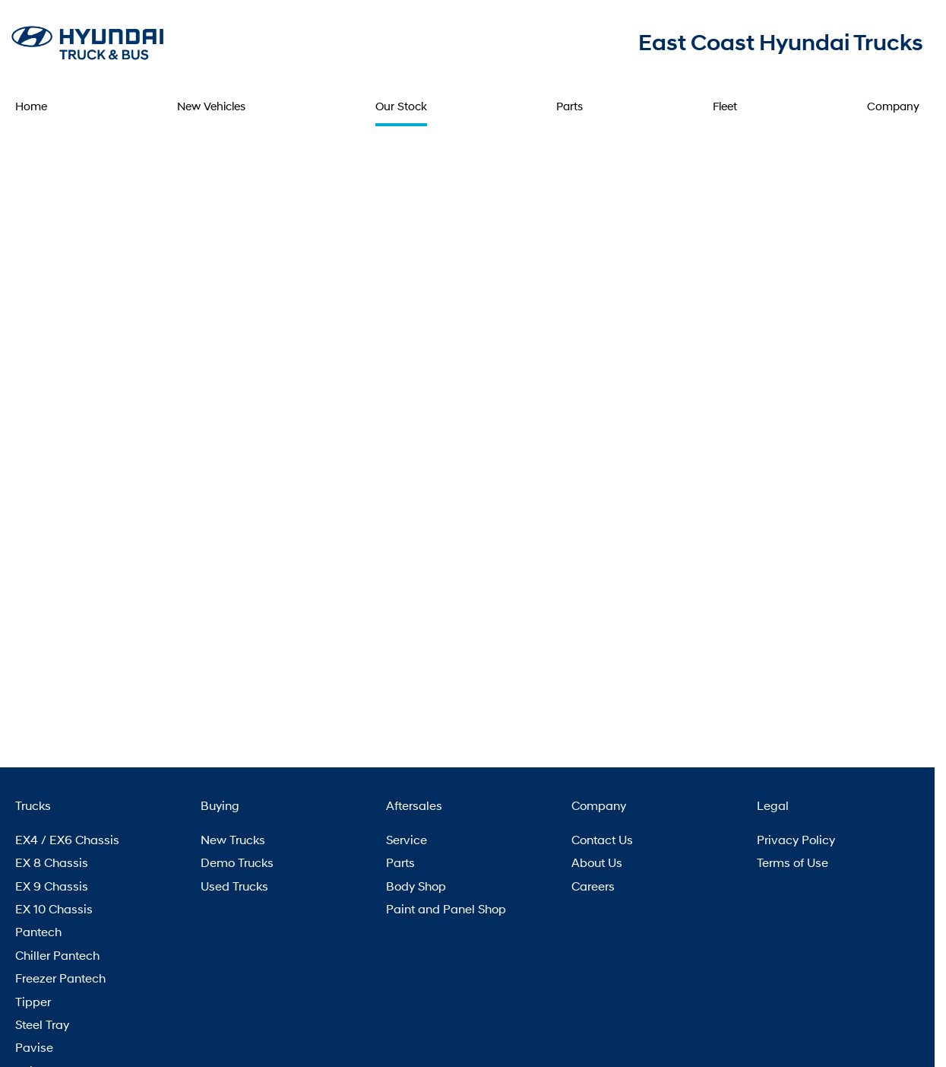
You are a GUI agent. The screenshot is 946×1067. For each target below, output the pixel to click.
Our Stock (401, 106)
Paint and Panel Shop (446, 908)
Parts (569, 106)
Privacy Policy (796, 839)
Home (31, 106)
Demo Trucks (237, 862)
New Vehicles (211, 106)
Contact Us (602, 839)
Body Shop (416, 885)
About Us (596, 862)
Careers (593, 885)
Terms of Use (792, 862)
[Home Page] (87, 41)
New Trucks (233, 839)
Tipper (33, 1001)
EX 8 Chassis (51, 862)
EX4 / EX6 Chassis (67, 839)
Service (406, 839)
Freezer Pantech (60, 977)
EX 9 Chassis (51, 885)
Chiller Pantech (57, 955)
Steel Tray (42, 1024)
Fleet (725, 106)
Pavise (34, 1047)
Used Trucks (234, 885)
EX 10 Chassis (54, 908)
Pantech (38, 931)
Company (893, 106)
